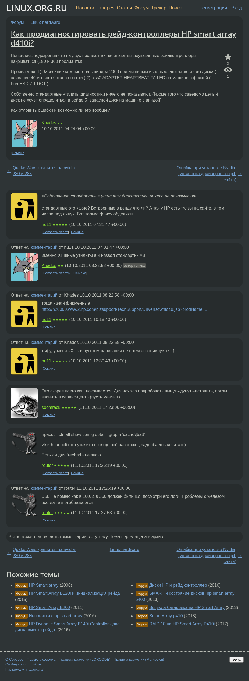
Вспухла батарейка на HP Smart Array (187, 607)
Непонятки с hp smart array (55, 616)
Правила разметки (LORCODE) (85, 659)
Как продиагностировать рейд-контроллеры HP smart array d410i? (123, 38)
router (47, 465)
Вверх (236, 660)
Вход (236, 7)
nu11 (46, 224)
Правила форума (41, 659)
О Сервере (14, 659)
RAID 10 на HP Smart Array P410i (182, 624)
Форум (141, 7)
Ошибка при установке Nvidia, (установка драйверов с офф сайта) (206, 173)
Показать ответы (56, 273)
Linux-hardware (45, 22)
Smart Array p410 (166, 616)
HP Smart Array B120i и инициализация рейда (74, 593)
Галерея (106, 7)
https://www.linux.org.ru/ (24, 669)
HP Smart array (43, 585)
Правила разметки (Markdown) (138, 659)
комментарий (44, 247)
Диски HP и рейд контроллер (178, 585)
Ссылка (18, 153)
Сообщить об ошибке (23, 664)
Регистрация (213, 7)
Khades (49, 123)
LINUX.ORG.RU (36, 8)
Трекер (158, 7)
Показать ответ (55, 232)
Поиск (175, 7)
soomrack (51, 407)
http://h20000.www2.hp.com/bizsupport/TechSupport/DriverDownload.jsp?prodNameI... (124, 309)
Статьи (124, 7)
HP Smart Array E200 (49, 607)
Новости (85, 7)
